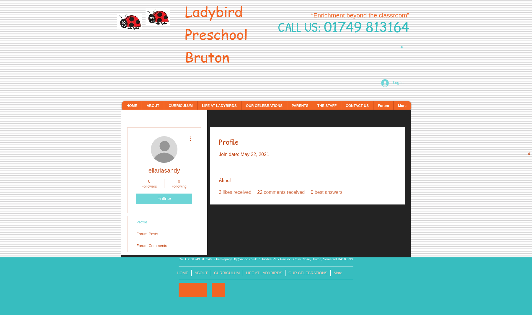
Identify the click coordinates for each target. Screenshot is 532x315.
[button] (402, 47)
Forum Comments (151, 245)
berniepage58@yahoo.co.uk (236, 259)
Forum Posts (147, 234)
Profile (141, 222)
